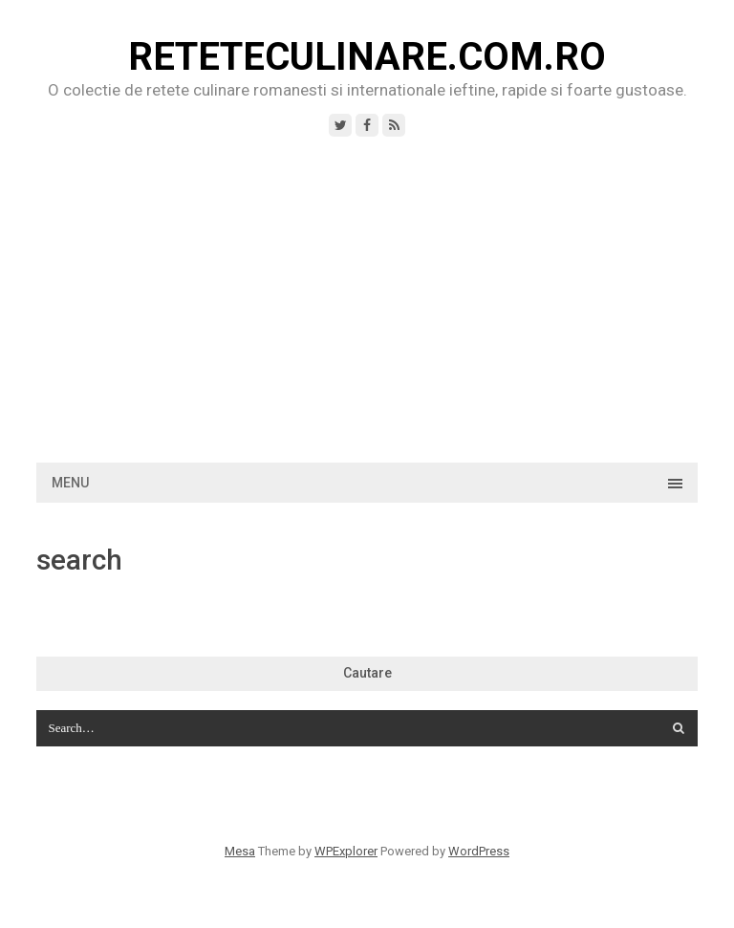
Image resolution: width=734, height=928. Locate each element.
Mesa (240, 851)
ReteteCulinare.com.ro (367, 57)
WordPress (478, 851)
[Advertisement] (367, 300)
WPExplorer (346, 851)
